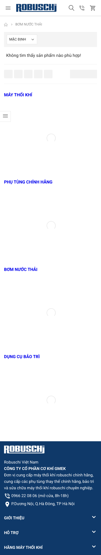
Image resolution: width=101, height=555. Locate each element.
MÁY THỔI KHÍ (18, 94)
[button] (71, 8)
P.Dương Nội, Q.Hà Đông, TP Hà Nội (43, 503)
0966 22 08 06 (40, 495)
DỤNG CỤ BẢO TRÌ (22, 356)
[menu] (8, 8)
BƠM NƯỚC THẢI (20, 269)
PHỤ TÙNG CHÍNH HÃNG (28, 182)
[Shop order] (22, 39)
